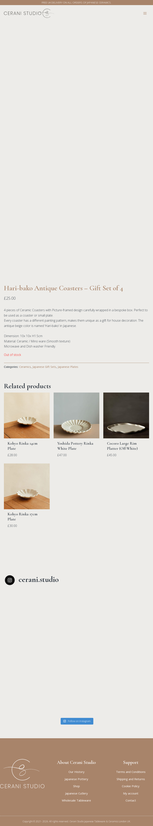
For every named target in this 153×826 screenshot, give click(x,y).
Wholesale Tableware (76, 800)
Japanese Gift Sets (44, 397)
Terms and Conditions (131, 772)
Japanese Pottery (76, 779)
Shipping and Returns (131, 779)
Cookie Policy (131, 786)
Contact (131, 800)
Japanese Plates (68, 397)
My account (130, 793)
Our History (76, 772)
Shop (76, 786)
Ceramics (25, 397)
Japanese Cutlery (76, 793)
